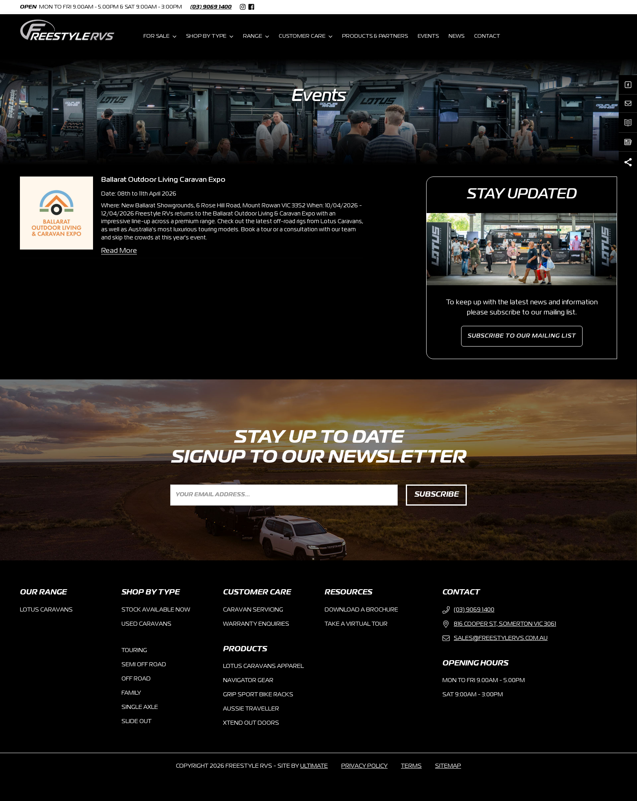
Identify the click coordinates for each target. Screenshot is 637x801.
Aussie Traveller (251, 708)
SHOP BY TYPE (209, 36)
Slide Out (136, 721)
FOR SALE (159, 36)
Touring (134, 650)
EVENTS (428, 36)
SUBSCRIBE (436, 494)
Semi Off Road (143, 664)
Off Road (136, 678)
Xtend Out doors (251, 723)
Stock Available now (155, 609)
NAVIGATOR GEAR (248, 680)
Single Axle (139, 707)
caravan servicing (253, 609)
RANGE (256, 36)
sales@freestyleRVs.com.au (495, 638)
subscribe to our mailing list (522, 336)
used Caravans (146, 624)
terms (411, 766)
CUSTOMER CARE (305, 36)
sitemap (448, 766)
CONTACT (487, 36)
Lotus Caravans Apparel (263, 666)
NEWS (456, 36)
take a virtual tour (356, 624)
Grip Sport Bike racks (258, 694)
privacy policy (364, 766)
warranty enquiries (256, 624)
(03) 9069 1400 (211, 7)
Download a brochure (361, 609)
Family (131, 693)
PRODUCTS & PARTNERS (375, 36)
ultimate (314, 766)
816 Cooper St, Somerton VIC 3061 (499, 624)
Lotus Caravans (46, 609)
